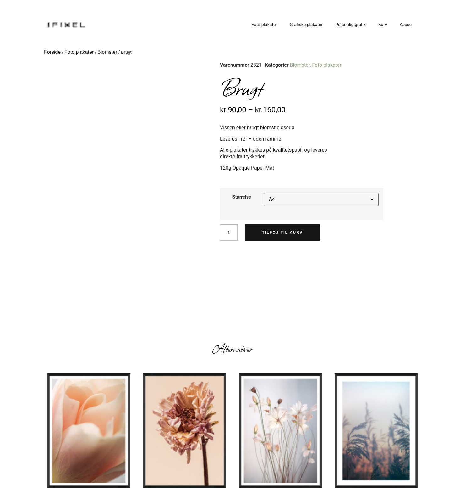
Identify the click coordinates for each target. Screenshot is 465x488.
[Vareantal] (229, 232)
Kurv (382, 24)
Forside (52, 52)
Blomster (107, 52)
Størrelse (241, 197)
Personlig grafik (350, 24)
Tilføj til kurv (283, 232)
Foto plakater (264, 24)
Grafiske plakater (306, 24)
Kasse (406, 24)
